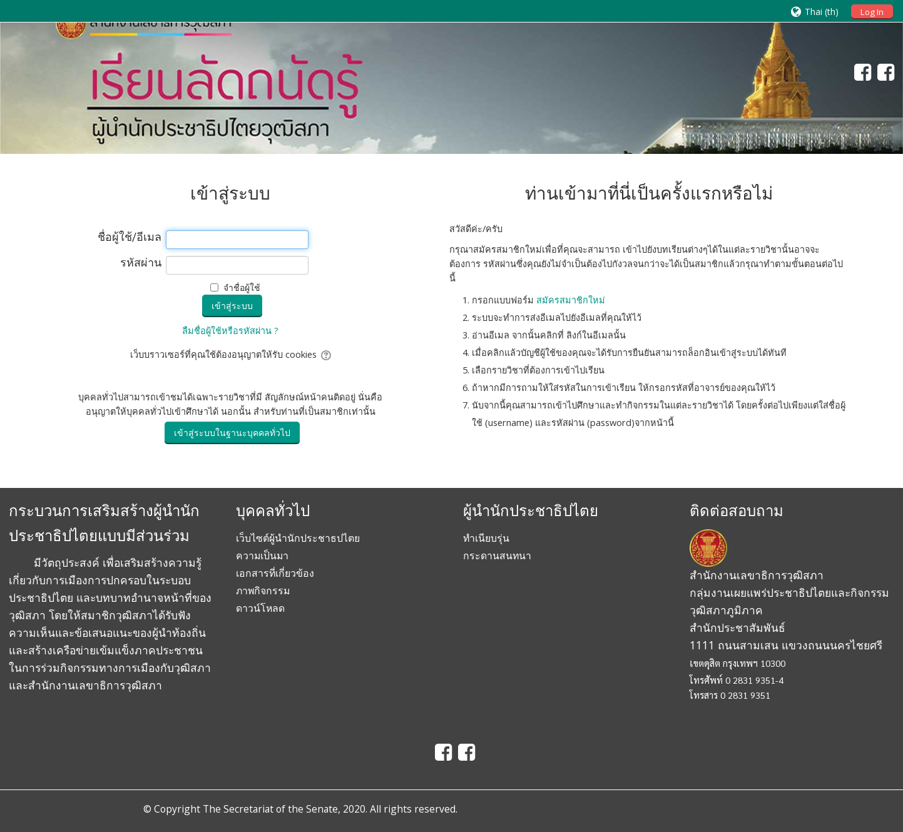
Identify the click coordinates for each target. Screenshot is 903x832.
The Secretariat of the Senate (270, 809)
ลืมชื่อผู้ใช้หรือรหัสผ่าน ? (230, 331)
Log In (872, 12)
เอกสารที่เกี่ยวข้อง (275, 573)
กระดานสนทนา (497, 555)
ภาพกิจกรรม (263, 590)
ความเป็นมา (262, 555)
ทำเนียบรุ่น (486, 538)
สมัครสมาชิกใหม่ (570, 300)
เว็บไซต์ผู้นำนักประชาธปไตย (298, 538)
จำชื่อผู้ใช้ (241, 287)
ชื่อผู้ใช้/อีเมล (129, 237)
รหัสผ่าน (140, 263)
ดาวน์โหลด (260, 608)
